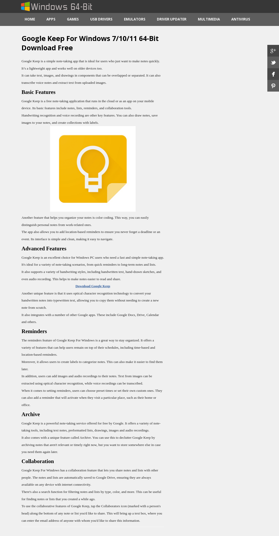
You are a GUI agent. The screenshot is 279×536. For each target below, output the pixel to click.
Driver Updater (171, 19)
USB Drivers (101, 19)
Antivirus (240, 19)
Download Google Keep (92, 286)
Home (30, 19)
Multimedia (209, 19)
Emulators (134, 19)
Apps (50, 19)
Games (73, 19)
